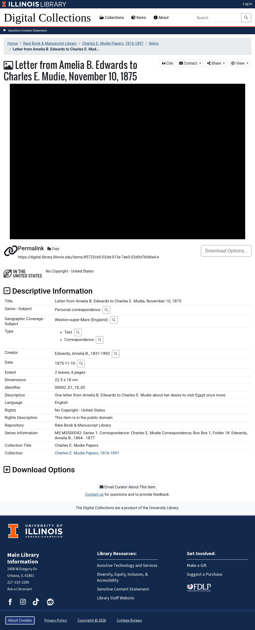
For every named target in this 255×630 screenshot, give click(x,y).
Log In (247, 4)
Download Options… (226, 251)
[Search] (217, 17)
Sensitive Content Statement (27, 30)
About (161, 17)
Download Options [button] (39, 469)
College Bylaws (129, 620)
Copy (53, 249)
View (238, 63)
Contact (188, 63)
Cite (167, 63)
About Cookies (20, 620)
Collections (112, 17)
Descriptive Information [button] (48, 290)
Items (138, 17)
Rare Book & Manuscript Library (50, 43)
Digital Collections (47, 17)
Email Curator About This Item (127, 487)
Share (214, 63)
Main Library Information (23, 558)
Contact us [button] (94, 494)
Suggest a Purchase (204, 574)
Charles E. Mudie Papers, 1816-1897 (113, 43)
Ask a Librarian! (19, 589)
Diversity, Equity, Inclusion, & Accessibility (122, 577)
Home (12, 43)
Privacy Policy (55, 620)
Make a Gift (197, 566)
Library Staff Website (115, 598)
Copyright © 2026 (92, 620)
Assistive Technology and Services (127, 566)
